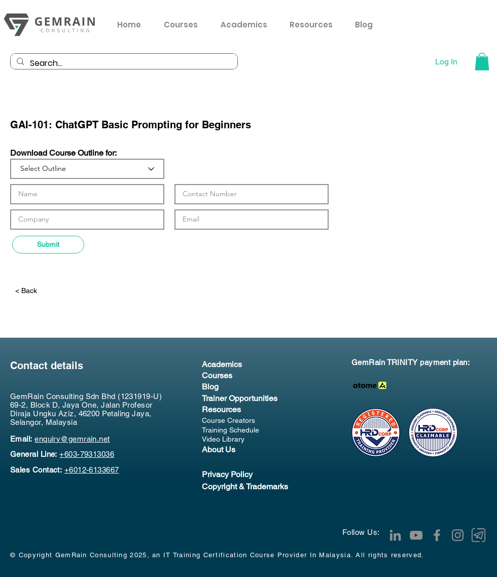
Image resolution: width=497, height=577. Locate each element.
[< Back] (47, 290)
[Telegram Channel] (478, 535)
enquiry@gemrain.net (72, 439)
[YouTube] (416, 535)
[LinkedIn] (395, 535)
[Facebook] (437, 535)
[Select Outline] (87, 169)
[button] (314, 25)
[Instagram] (458, 535)
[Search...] (123, 63)
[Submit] (48, 245)
